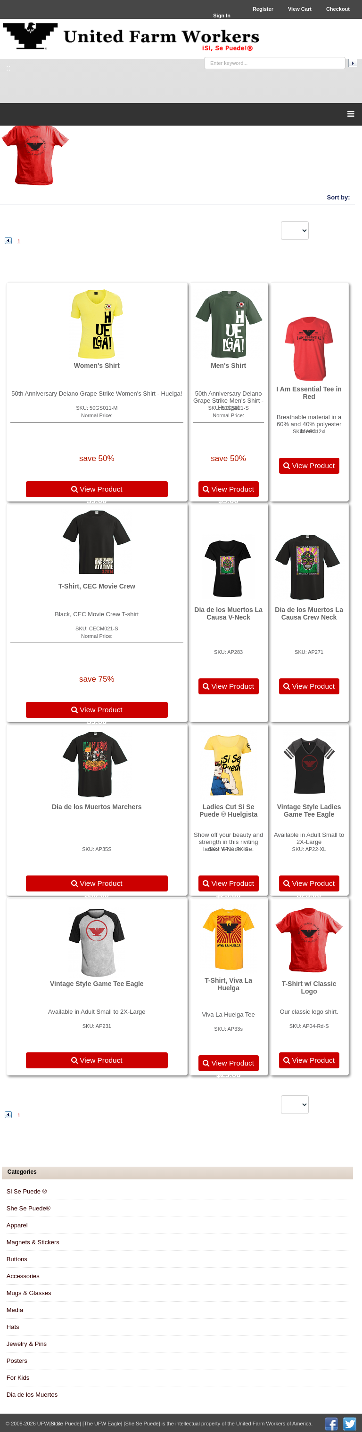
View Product (97, 489)
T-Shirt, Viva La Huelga (228, 984)
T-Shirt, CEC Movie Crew (96, 586)
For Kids (18, 1377)
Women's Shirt (97, 365)
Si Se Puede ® (27, 1191)
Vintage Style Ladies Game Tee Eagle (309, 810)
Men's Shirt (228, 365)
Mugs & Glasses (29, 1293)
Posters (17, 1360)
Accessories (23, 1276)
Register (263, 9)
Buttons (17, 1259)
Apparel (17, 1225)
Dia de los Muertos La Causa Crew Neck (309, 613)
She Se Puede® (28, 1208)
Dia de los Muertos (32, 1394)
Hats (13, 1326)
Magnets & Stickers (33, 1242)
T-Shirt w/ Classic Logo (309, 987)
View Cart (300, 9)
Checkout (338, 9)
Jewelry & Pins (27, 1343)
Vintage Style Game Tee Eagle (97, 983)
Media (15, 1309)
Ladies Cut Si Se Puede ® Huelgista (228, 810)
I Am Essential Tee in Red (309, 392)
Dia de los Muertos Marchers (97, 807)
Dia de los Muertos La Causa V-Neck (228, 613)
